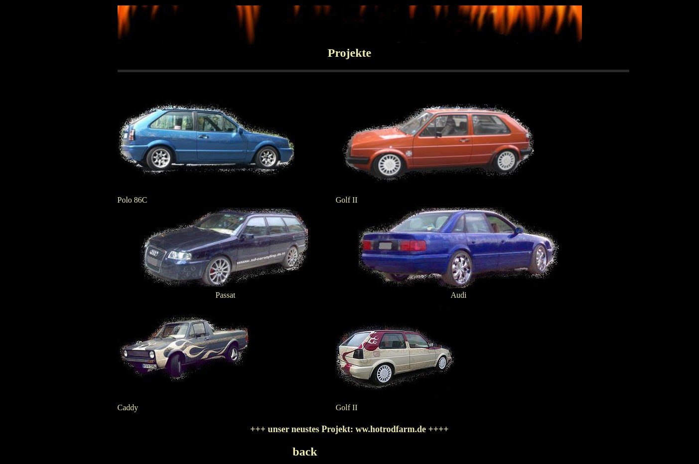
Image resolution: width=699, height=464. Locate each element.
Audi (459, 295)
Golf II (347, 200)
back (304, 451)
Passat (226, 295)
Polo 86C (132, 200)
